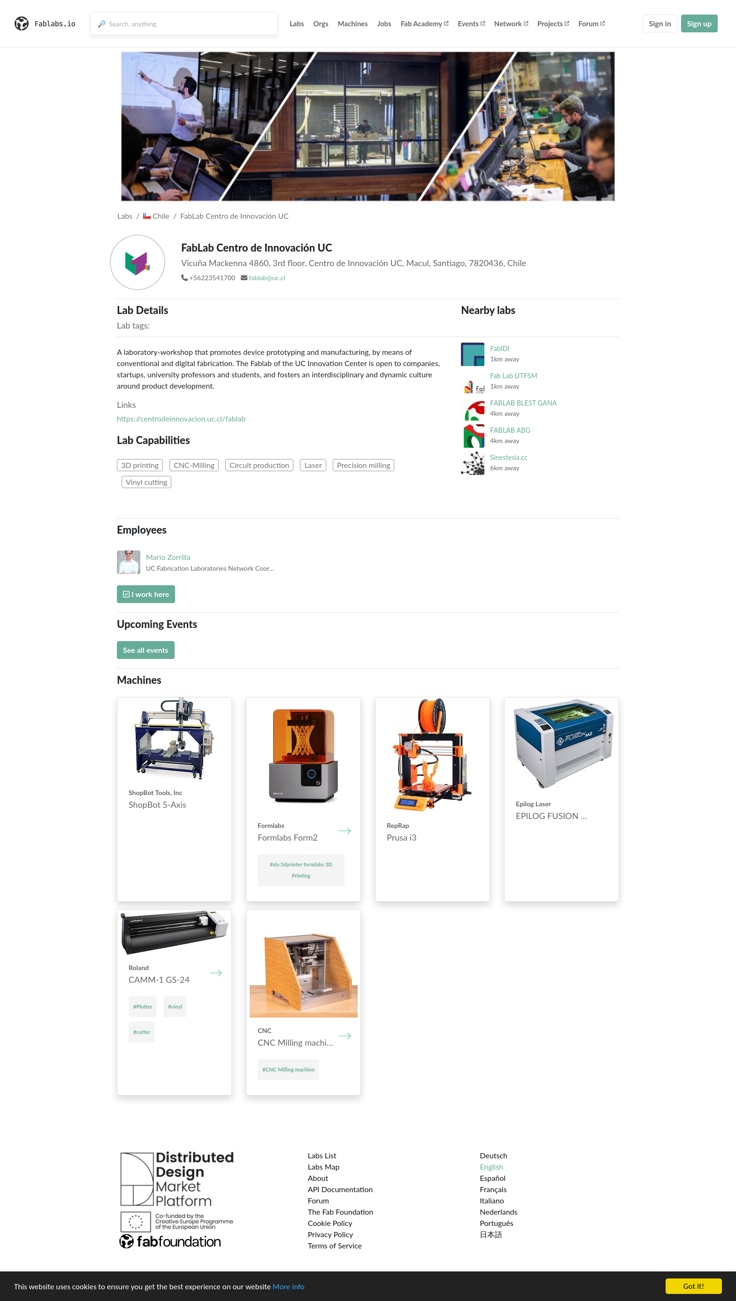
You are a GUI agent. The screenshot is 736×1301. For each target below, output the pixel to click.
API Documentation (340, 1189)
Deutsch (493, 1155)
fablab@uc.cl (267, 278)
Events (471, 23)
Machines (353, 23)
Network (511, 23)
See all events (146, 649)
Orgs (321, 23)
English (491, 1166)
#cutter (141, 1032)
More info (289, 1287)
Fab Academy (425, 23)
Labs (297, 23)
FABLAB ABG (510, 430)
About (318, 1177)
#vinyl (175, 1006)
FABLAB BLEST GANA (523, 403)
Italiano (492, 1200)
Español (493, 1177)
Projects (553, 23)
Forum (591, 23)
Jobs (384, 23)
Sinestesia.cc (509, 457)
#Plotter (142, 1006)
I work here (146, 593)
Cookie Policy (330, 1222)
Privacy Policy (330, 1234)
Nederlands (498, 1211)
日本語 (491, 1234)
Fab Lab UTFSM (513, 376)
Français (493, 1189)
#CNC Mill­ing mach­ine (288, 1069)
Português (496, 1222)
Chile (156, 215)
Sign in (660, 23)
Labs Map (324, 1166)
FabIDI (499, 348)
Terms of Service (335, 1245)
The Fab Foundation (341, 1211)
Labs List (322, 1155)
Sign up (699, 23)
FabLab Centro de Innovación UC (234, 215)
